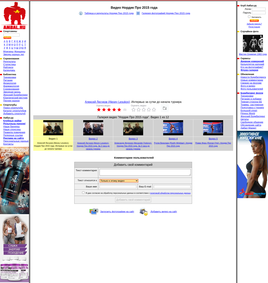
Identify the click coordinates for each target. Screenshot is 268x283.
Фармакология (11, 86)
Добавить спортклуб (14, 113)
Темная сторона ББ (251, 101)
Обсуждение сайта (251, 125)
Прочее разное (11, 100)
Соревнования (11, 89)
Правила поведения (14, 132)
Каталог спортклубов (14, 110)
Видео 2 (93, 138)
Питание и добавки (251, 98)
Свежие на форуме (251, 83)
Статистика (9, 64)
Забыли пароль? (254, 24)
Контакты (8, 144)
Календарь (9, 70)
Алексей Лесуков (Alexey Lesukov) (107, 101)
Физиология (9, 83)
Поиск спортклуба (13, 107)
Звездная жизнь (12, 92)
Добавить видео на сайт (163, 212)
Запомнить (256, 17)
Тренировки (9, 77)
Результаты (9, 61)
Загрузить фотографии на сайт (117, 212)
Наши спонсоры (12, 129)
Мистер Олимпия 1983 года (253, 45)
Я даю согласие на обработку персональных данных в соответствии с (143, 194)
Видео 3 (133, 138)
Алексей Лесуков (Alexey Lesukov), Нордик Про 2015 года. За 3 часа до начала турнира (93, 146)
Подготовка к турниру (252, 107)
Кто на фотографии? (252, 67)
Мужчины (8, 51)
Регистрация (254, 27)
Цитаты (245, 119)
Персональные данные (16, 141)
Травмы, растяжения (252, 104)
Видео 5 (213, 138)
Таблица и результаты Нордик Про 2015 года (109, 13)
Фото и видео (248, 85)
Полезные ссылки (13, 135)
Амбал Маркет (248, 128)
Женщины (19, 51)
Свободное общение (252, 122)
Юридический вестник (15, 97)
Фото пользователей (252, 88)
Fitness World (248, 113)
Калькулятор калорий (252, 64)
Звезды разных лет (13, 54)
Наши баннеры (11, 126)
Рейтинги (8, 67)
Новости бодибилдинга (253, 77)
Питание (8, 80)
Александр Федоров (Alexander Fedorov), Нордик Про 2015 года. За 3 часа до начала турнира (133, 146)
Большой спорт (249, 110)
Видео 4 (173, 138)
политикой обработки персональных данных (176, 194)
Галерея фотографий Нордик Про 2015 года (166, 13)
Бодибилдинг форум (252, 93)
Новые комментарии (252, 80)
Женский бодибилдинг (15, 94)
